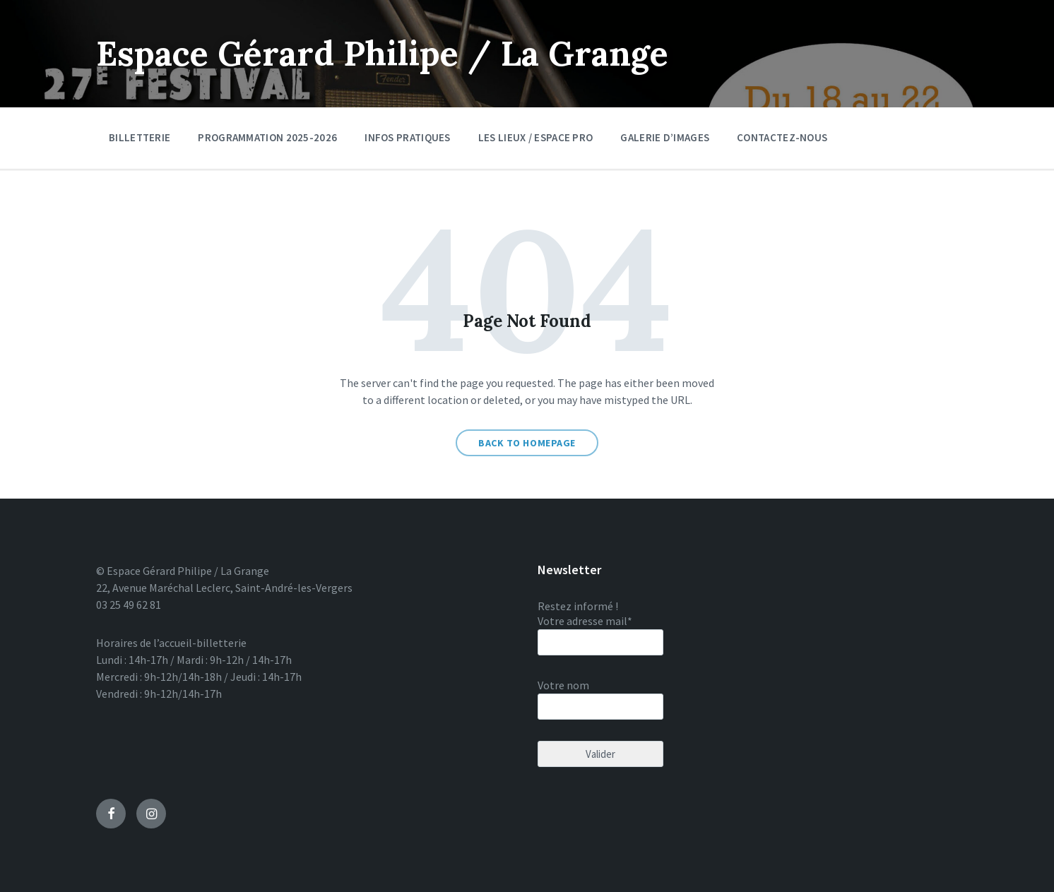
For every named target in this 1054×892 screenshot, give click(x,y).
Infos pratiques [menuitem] (408, 137)
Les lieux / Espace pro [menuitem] (535, 137)
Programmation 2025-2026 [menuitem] (267, 137)
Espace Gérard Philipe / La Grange (382, 53)
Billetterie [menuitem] (139, 137)
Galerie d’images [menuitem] (664, 137)
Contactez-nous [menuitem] (782, 137)
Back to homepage (527, 442)
